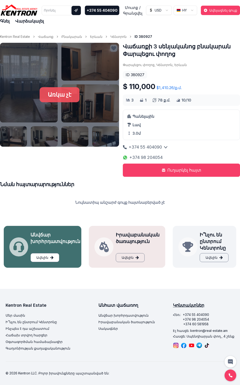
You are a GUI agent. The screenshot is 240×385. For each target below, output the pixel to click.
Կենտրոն (118, 37)
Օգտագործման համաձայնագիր (34, 342)
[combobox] (159, 10)
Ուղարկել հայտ (181, 170)
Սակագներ (108, 328)
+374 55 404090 (102, 10)
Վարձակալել (29, 21)
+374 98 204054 (143, 157)
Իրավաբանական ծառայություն (126, 322)
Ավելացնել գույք (220, 10)
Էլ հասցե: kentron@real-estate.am (200, 331)
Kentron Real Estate (15, 37)
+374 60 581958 (196, 324)
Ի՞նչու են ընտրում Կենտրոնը (31, 322)
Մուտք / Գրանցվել (132, 10)
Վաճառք (45, 37)
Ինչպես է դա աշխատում (27, 328)
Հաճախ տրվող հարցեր (26, 335)
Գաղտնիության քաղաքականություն (38, 348)
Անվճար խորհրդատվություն (123, 315)
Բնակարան (71, 37)
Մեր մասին (15, 315)
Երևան (96, 37)
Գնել (5, 21)
